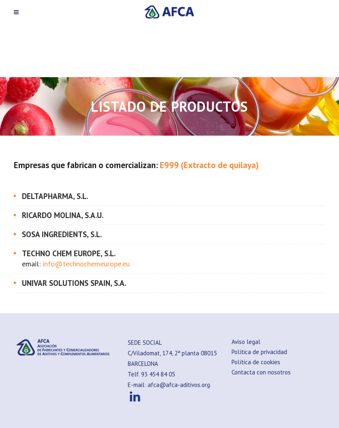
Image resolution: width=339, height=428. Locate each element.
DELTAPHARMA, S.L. (55, 196)
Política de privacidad (259, 352)
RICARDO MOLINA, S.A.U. (62, 215)
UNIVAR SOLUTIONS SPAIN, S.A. (74, 283)
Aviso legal (246, 342)
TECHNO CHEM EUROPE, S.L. (69, 253)
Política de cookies (256, 362)
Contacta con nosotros (261, 372)
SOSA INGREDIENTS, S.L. (62, 234)
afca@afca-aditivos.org (179, 385)
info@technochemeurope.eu (86, 263)
